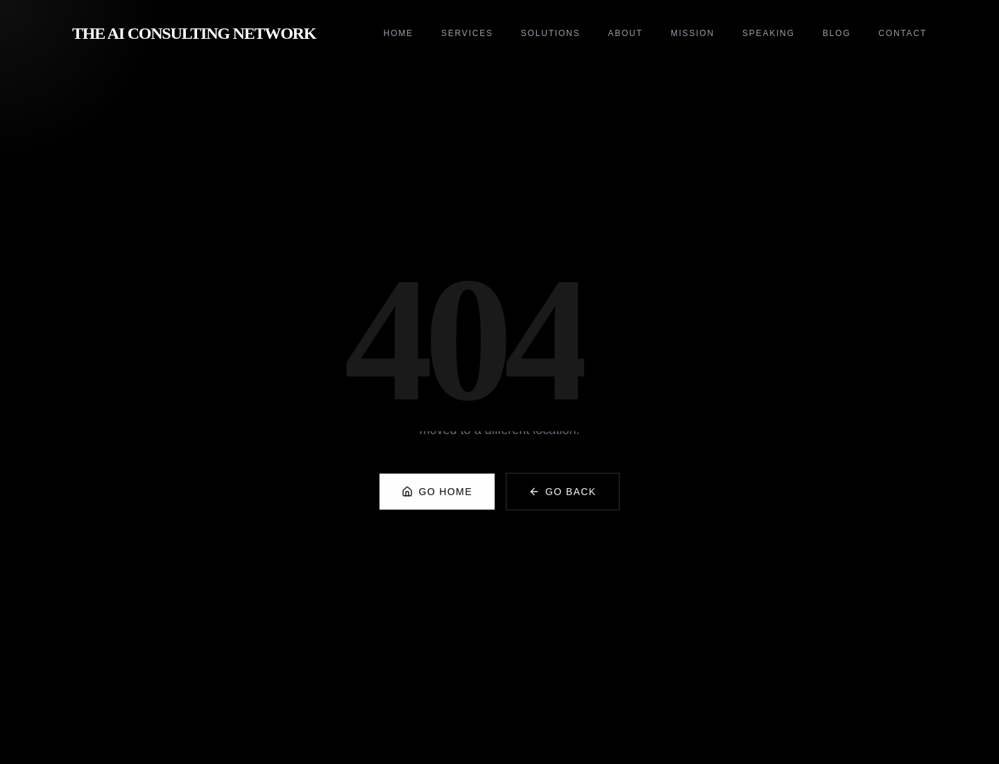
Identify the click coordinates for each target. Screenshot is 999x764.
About (625, 33)
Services (467, 33)
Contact (902, 33)
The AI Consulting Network (194, 33)
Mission (693, 33)
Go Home (437, 498)
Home (398, 33)
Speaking (768, 33)
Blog (837, 33)
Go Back (563, 498)
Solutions (551, 33)
